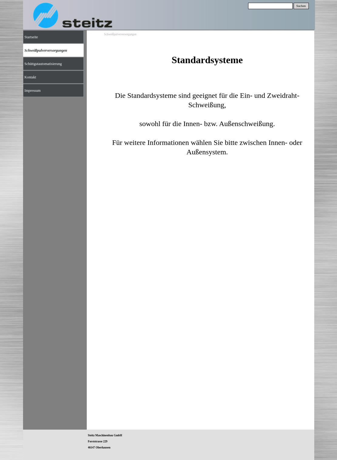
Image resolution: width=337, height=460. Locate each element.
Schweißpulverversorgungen (120, 34)
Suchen (301, 6)
